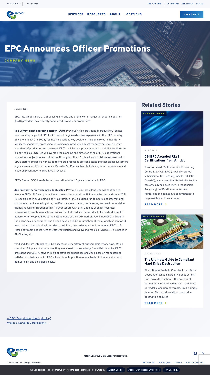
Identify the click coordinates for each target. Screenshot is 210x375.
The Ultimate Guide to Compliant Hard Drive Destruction (169, 262)
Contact (192, 14)
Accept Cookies (116, 370)
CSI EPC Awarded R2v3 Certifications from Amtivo (165, 159)
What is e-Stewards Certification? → (28, 323)
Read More (154, 204)
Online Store (187, 4)
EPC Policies (149, 362)
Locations (133, 14)
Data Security (153, 216)
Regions (12, 4)
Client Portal (173, 4)
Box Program (164, 362)
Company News (154, 113)
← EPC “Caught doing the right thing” (29, 318)
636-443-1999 (154, 4)
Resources (96, 14)
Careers (199, 4)
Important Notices (194, 362)
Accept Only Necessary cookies (144, 370)
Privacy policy (171, 370)
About (115, 14)
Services (75, 14)
